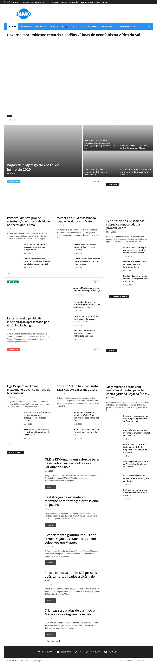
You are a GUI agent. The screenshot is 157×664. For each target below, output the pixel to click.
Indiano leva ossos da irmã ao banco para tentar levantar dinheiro (135, 264)
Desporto (77, 26)
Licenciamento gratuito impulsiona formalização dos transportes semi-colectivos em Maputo (71, 539)
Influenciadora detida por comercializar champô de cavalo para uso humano (134, 250)
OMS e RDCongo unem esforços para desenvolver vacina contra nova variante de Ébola (72, 463)
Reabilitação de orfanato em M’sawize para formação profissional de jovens (72, 501)
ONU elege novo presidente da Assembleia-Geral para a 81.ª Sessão (135, 464)
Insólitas (92, 26)
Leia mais (50, 487)
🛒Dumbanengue (125, 26)
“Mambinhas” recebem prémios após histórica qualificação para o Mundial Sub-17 (86, 416)
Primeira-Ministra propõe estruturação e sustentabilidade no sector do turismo (28, 221)
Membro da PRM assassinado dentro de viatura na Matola (133, 146)
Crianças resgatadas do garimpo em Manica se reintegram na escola (71, 612)
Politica (40, 26)
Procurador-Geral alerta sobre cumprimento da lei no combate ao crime (86, 305)
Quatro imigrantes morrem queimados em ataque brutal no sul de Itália (136, 433)
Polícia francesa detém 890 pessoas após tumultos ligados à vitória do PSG (71, 576)
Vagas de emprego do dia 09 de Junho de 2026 (33, 167)
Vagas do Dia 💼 (58, 26)
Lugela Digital (37, 661)
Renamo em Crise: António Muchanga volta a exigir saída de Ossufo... (85, 319)
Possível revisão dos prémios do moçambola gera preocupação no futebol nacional (37, 416)
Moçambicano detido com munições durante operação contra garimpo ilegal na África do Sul (99, 144)
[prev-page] (8, 273)
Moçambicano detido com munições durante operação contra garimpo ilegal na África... (128, 390)
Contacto (128, 661)
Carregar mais (53, 641)
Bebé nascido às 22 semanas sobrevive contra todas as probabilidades (125, 224)
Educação (74, 2)
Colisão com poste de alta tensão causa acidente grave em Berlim (136, 478)
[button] (148, 26)
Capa (9, 116)
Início (12, 26)
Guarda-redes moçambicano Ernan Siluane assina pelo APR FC (86, 432)
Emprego (55, 2)
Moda (97, 2)
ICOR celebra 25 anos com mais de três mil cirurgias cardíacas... (85, 247)
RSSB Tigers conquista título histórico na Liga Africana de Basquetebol (37, 432)
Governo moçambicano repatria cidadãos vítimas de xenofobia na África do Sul (73, 34)
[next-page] (12, 273)
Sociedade (26, 26)
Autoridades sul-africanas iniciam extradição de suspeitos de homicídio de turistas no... (135, 448)
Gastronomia (87, 2)
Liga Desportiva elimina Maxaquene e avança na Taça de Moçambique (28, 389)
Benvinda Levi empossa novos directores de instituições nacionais (84, 333)
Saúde (105, 2)
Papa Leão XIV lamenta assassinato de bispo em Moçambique (95, 172)
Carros (64, 2)
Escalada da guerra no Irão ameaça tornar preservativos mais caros (136, 279)
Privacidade (140, 661)
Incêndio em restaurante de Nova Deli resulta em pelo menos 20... (136, 493)
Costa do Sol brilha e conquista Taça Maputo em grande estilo (77, 388)
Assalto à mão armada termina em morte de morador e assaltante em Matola (135, 172)
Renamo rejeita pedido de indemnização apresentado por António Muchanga (28, 322)
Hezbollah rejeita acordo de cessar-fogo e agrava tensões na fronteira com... (136, 418)
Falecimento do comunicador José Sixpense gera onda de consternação (86, 261)
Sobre (120, 661)
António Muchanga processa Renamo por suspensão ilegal (86, 289)
